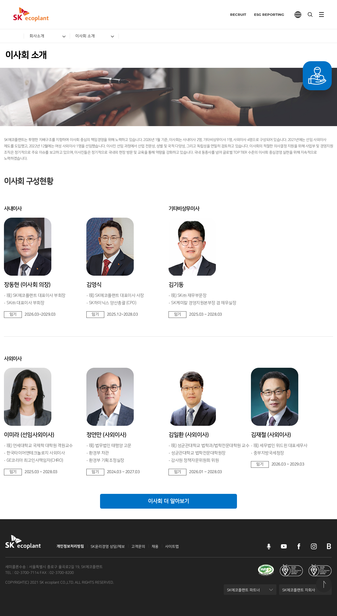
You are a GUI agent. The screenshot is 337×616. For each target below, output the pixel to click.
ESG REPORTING (265, 14)
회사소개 (36, 36)
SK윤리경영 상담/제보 (108, 546)
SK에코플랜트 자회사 (298, 591)
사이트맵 (172, 546)
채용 (155, 546)
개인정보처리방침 (70, 546)
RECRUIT (234, 14)
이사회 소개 (85, 36)
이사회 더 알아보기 (168, 501)
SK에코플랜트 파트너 (243, 591)
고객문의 (138, 546)
